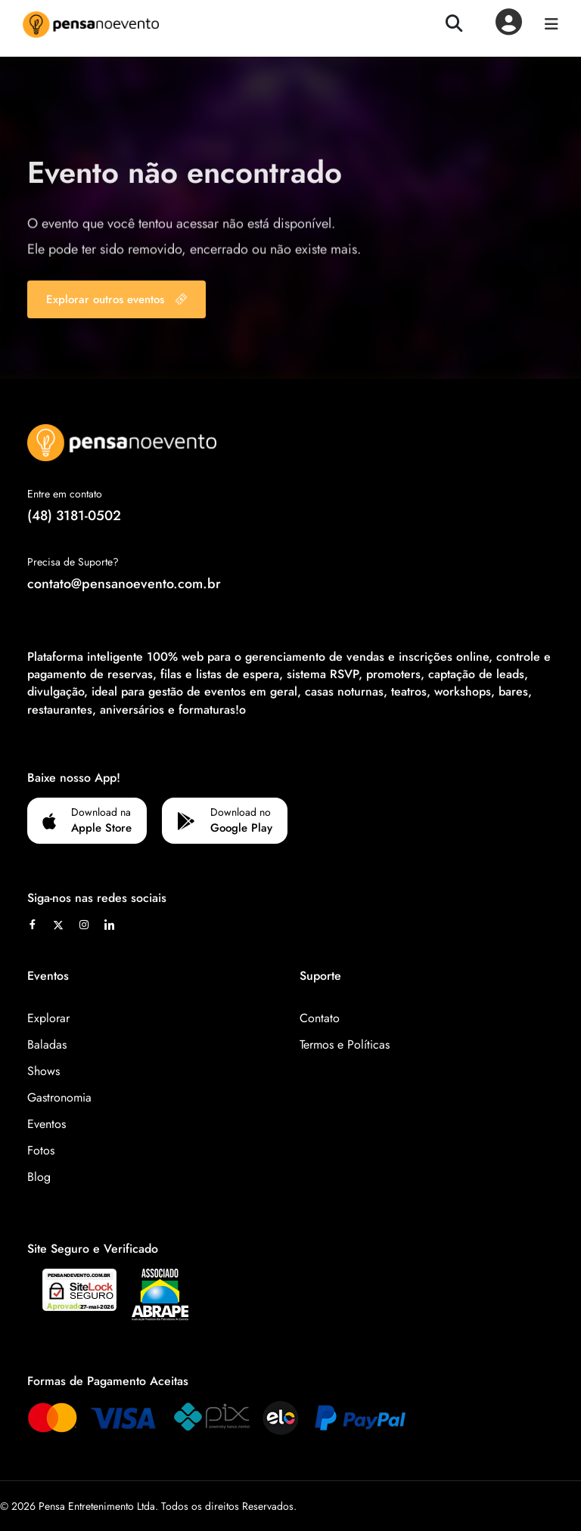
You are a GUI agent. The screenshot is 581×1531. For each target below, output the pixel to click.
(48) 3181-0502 (74, 515)
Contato (320, 1018)
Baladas (47, 1044)
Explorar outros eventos (116, 299)
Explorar (48, 1018)
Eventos (46, 1124)
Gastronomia (59, 1097)
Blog (39, 1176)
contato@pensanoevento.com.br (124, 583)
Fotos (40, 1150)
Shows (43, 1071)
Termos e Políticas (345, 1044)
